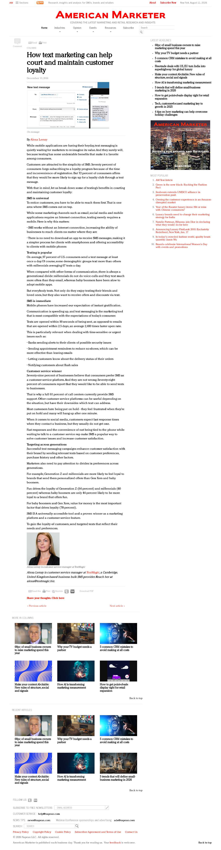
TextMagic (92, 572)
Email (34, 43)
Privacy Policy (21, 832)
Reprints (59, 591)
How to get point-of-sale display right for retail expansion (114, 687)
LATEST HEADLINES (160, 40)
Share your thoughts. (45, 598)
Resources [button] (110, 29)
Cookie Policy (63, 832)
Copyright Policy (42, 832)
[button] (22, 3)
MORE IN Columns (22, 617)
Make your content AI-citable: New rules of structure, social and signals (180, 76)
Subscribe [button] (128, 28)
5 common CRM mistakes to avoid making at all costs (116, 649)
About (153, 2)
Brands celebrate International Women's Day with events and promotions (181, 246)
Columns (31, 48)
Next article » (117, 606)
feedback (115, 842)
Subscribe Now (168, 2)
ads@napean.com (124, 820)
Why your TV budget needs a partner (176, 53)
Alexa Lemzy (39, 139)
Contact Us (131, 832)
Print (44, 43)
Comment (17, 46)
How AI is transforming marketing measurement (183, 82)
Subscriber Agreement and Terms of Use (98, 832)
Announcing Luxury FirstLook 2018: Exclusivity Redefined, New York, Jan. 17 (182, 231)
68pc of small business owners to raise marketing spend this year (177, 47)
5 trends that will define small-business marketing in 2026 (117, 778)
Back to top (135, 698)
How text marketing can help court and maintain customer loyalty (70, 63)
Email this (36, 591)
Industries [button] (59, 29)
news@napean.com (39, 820)
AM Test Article (164, 180)
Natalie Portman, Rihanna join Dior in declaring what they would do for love (183, 223)
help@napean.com (49, 814)
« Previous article (36, 606)
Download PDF (86, 591)
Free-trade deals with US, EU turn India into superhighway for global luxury (180, 68)
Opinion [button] (77, 29)
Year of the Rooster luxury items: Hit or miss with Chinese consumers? (181, 208)
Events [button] (93, 29)
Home (44, 28)
